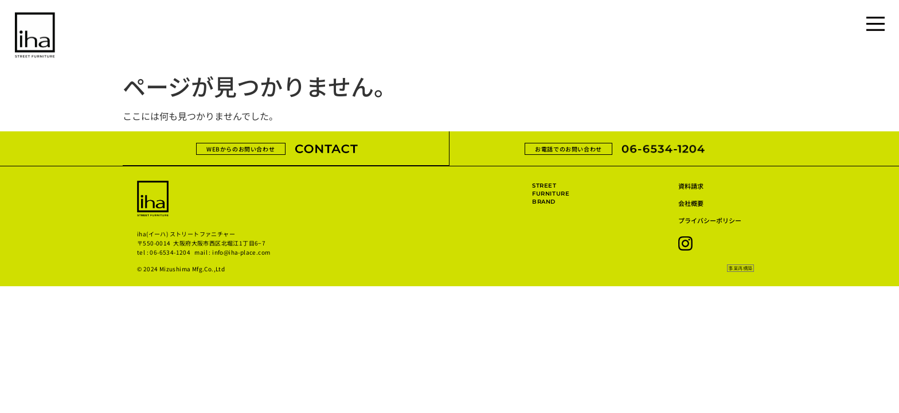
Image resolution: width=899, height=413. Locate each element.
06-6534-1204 (170, 252)
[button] (739, 268)
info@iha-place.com (241, 252)
